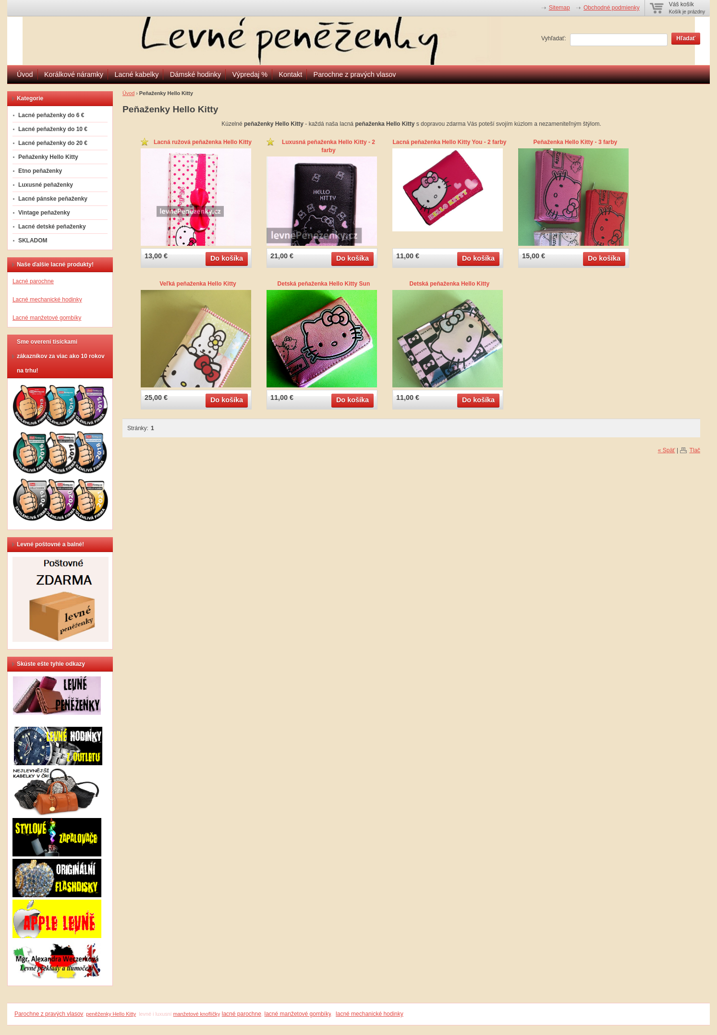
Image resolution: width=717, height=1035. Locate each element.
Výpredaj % (250, 74)
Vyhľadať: (553, 38)
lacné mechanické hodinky (369, 1014)
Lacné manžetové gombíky (46, 317)
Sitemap (559, 7)
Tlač (694, 450)
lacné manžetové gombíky (298, 1014)
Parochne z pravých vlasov (355, 74)
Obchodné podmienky (611, 7)
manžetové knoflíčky (196, 1014)
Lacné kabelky (136, 74)
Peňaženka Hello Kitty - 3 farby (576, 142)
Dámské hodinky (195, 74)
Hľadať (685, 38)
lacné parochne (241, 1014)
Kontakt (290, 74)
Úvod (25, 74)
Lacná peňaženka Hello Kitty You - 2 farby (449, 142)
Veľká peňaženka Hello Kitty (197, 283)
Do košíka (226, 258)
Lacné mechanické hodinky (47, 299)
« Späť (666, 450)
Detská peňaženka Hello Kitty (450, 283)
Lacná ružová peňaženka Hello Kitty (203, 142)
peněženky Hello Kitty (111, 1014)
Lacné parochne (33, 281)
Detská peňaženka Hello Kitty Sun (324, 283)
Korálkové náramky (73, 74)
